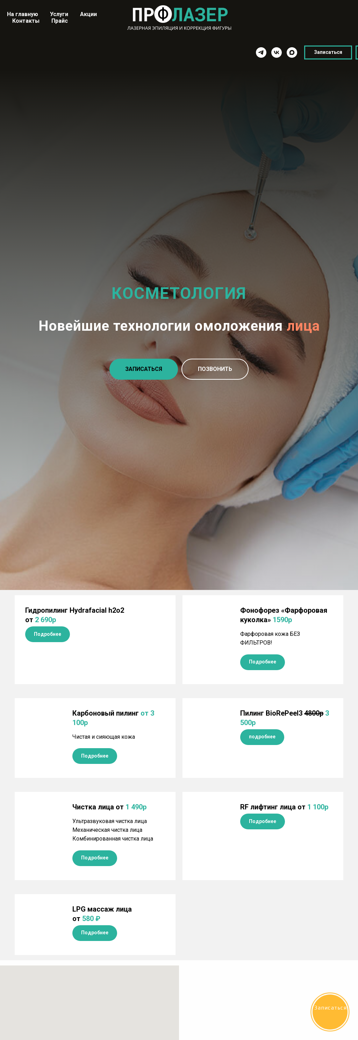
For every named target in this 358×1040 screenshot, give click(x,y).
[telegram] (210, 52)
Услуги (59, 14)
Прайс (59, 20)
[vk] (226, 52)
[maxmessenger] (241, 52)
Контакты (26, 20)
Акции (88, 14)
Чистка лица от (109, 807)
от (284, 807)
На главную (22, 14)
